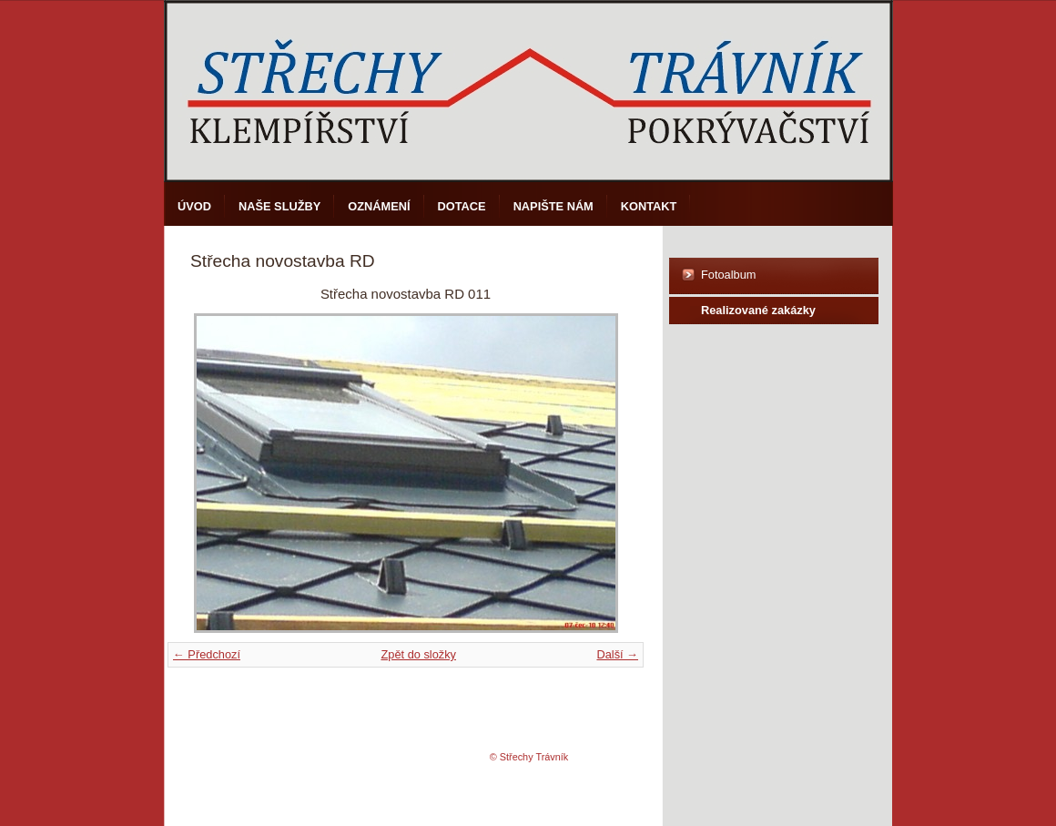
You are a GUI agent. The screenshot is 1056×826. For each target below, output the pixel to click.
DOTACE (462, 206)
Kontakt (649, 206)
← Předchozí (206, 654)
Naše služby (279, 206)
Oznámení (379, 206)
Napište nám (553, 206)
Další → (617, 654)
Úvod (194, 206)
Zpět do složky (418, 654)
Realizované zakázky (758, 310)
